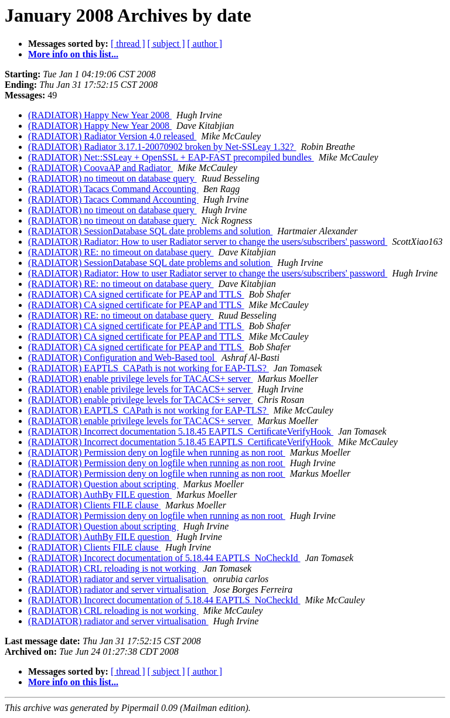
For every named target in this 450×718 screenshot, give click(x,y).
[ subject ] (166, 44)
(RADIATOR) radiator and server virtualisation (118, 579)
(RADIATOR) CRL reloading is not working (113, 568)
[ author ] (205, 44)
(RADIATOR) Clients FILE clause (94, 505)
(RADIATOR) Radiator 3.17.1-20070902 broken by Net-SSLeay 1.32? (162, 147)
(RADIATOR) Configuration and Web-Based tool (122, 358)
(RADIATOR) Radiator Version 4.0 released (112, 136)
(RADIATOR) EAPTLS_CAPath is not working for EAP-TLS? (148, 368)
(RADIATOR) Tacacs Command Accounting (113, 189)
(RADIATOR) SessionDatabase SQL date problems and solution (150, 231)
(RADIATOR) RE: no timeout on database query (121, 252)
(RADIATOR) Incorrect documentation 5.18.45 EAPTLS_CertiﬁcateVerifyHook (180, 431)
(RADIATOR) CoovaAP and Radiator (100, 168)
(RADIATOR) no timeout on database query (112, 178)
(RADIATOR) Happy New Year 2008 (100, 115)
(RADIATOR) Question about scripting (103, 484)
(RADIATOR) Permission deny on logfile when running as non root (156, 452)
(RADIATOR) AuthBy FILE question (100, 495)
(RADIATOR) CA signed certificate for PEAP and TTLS (136, 294)
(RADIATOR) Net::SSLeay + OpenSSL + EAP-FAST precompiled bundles (171, 157)
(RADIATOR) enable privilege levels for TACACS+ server (140, 379)
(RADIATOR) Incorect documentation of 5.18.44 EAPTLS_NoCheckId (164, 558)
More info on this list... (73, 54)
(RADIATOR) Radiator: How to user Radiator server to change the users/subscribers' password (207, 242)
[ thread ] (128, 44)
